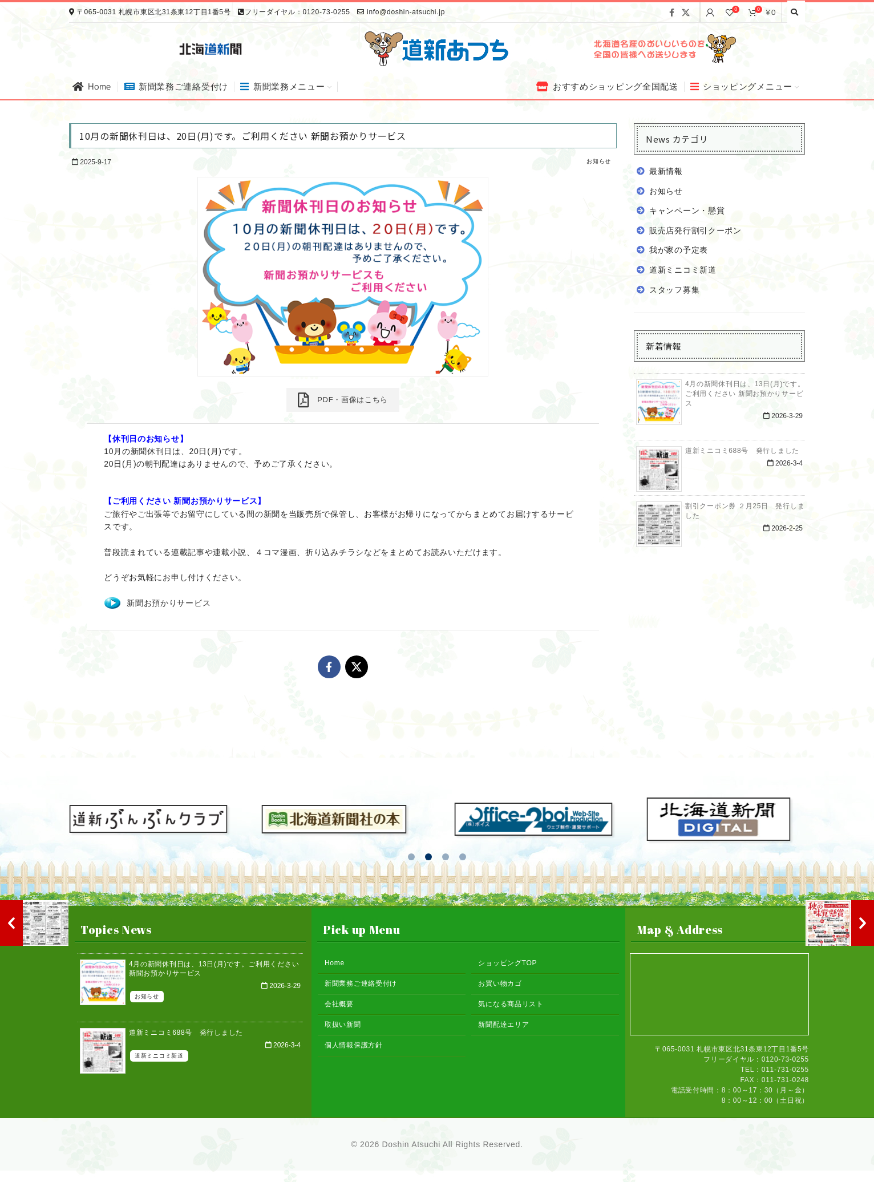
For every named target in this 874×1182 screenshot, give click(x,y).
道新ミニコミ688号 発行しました (742, 451)
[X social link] (686, 12)
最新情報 (666, 171)
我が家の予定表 (678, 249)
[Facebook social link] (672, 12)
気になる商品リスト (510, 1004)
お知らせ (598, 161)
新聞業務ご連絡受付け (361, 983)
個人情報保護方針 (354, 1045)
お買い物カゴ (499, 983)
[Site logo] (437, 47)
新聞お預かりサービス (169, 603)
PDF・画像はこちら (343, 399)
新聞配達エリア (503, 1025)
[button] (411, 856)
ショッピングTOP (507, 963)
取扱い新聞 (343, 1025)
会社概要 (339, 1004)
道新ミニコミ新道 (683, 269)
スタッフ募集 (674, 289)
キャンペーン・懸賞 (687, 210)
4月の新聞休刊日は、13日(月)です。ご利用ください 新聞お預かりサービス (744, 393)
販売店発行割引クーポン (695, 230)
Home (335, 963)
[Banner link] (663, 48)
